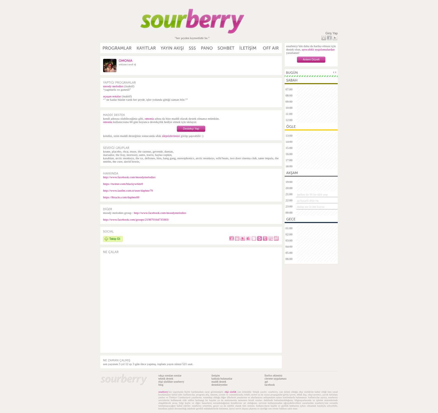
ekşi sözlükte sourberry (171, 381)
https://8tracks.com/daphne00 (121, 197)
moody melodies (113, 86)
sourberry (163, 391)
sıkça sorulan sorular (170, 375)
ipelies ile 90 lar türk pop (312, 194)
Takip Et (114, 238)
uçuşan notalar (112, 96)
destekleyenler (219, 384)
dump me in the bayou (310, 206)
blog (160, 384)
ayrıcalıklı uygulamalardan (318, 49)
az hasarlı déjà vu (307, 200)
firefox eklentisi (273, 375)
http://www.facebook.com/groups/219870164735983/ (136, 219)
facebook (270, 384)
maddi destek (218, 381)
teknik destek (165, 378)
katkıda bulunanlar (221, 378)
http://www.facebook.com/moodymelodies (129, 177)
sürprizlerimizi (171, 135)
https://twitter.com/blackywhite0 (123, 183)
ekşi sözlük (230, 391)
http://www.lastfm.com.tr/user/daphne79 (128, 190)
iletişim (215, 375)
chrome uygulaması (276, 378)
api (266, 381)
